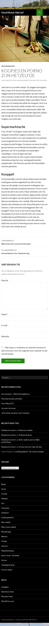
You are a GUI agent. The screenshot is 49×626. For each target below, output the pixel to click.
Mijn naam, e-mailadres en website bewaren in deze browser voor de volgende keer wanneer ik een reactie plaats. (24, 350)
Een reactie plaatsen (38, 80)
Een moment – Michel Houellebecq (15, 394)
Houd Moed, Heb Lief (12, 12)
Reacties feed (7, 596)
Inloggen (5, 587)
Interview (5, 508)
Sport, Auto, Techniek (10, 555)
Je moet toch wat (8, 408)
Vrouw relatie (8, 66)
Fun (2, 503)
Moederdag (6, 532)
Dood (3, 489)
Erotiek (4, 494)
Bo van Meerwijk (22, 80)
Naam (4, 314)
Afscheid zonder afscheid (11, 399)
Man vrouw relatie (8, 527)
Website (5, 336)
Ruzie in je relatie (26, 430)
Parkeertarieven (25, 435)
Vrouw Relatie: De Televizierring (24, 251)
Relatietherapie (7, 551)
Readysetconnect (8, 430)
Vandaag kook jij (7, 565)
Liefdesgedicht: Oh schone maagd (30, 451)
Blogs (3, 484)
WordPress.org (7, 601)
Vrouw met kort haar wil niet (30, 447)
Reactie (4, 280)
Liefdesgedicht (7, 517)
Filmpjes (4, 498)
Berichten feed (7, 592)
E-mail (4, 325)
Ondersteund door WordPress (26, 620)
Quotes (4, 546)
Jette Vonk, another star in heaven (15, 413)
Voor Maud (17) (7, 403)
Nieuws (4, 536)
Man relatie (5, 522)
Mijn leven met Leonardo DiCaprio (24, 242)
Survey (4, 560)
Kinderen (5, 513)
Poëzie (4, 541)
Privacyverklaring (7, 620)
